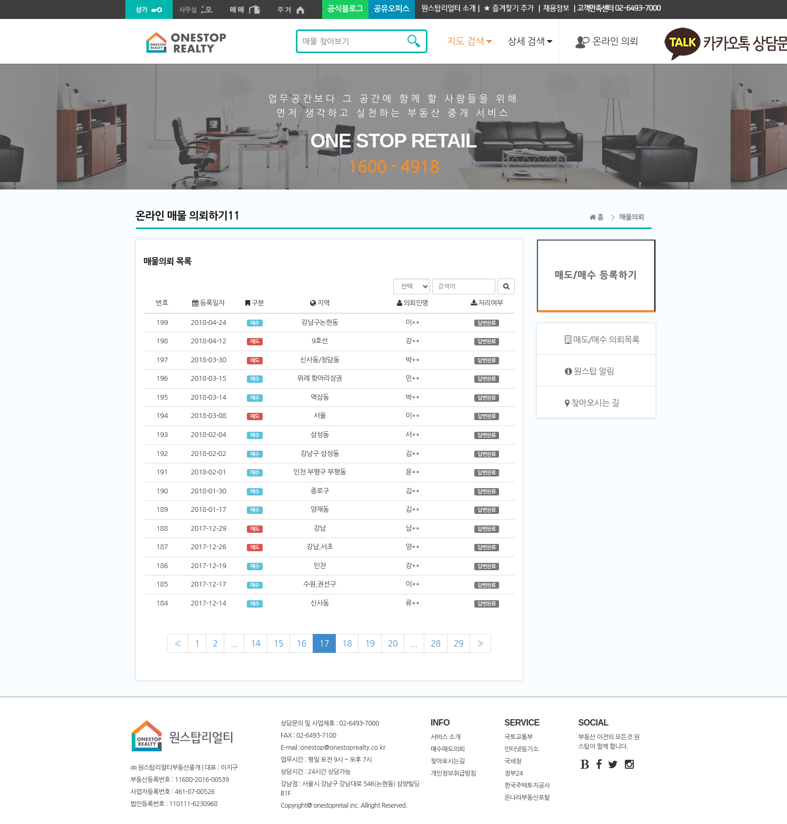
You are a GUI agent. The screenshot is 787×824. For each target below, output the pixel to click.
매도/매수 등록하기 (595, 275)
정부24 (513, 773)
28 (435, 643)
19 (369, 643)
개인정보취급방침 (453, 773)
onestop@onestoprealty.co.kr (342, 747)
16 (301, 643)
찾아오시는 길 (592, 403)
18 (347, 643)
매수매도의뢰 (448, 749)
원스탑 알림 (589, 371)
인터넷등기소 (521, 749)
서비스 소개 (446, 737)
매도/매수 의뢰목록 (602, 339)
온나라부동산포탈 (527, 798)
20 (392, 643)
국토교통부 (518, 737)
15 (278, 643)
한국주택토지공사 (527, 785)
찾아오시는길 (448, 761)
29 (458, 643)
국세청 (512, 761)
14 (255, 643)
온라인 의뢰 (606, 42)
